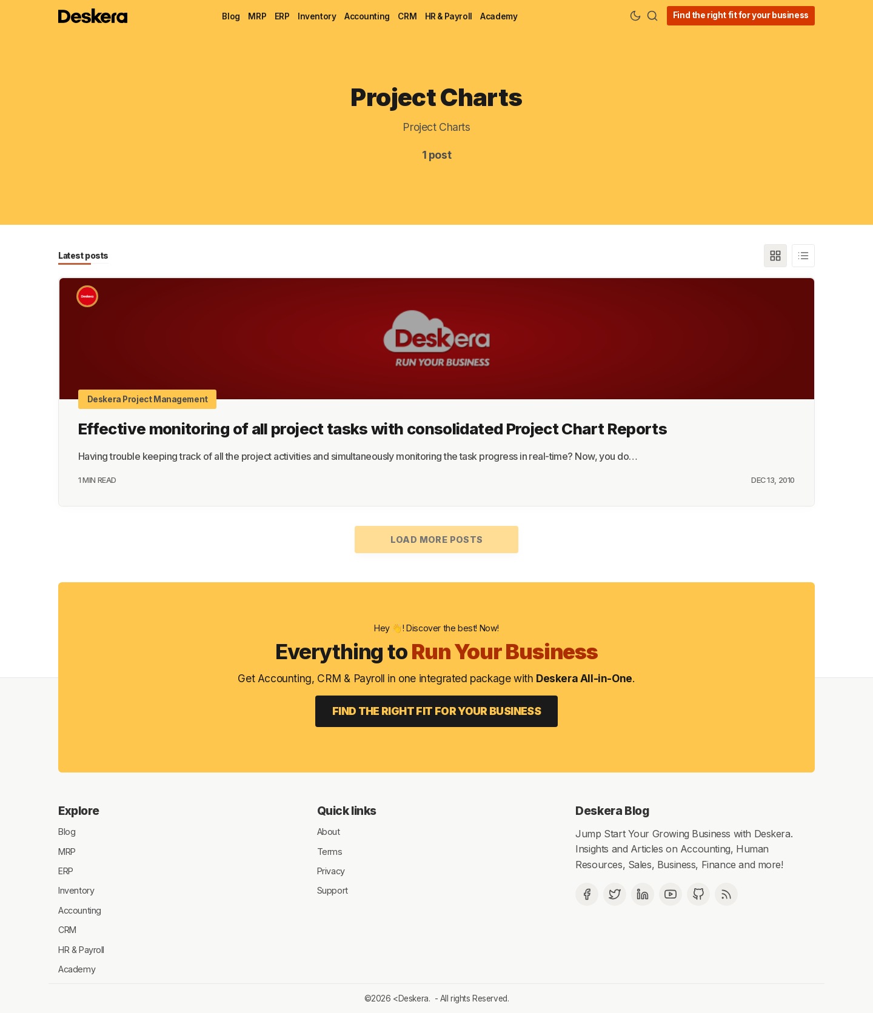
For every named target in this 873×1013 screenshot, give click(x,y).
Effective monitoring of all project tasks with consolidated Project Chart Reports (372, 428)
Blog (230, 16)
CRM (407, 16)
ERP (282, 16)
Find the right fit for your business (741, 15)
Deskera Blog (612, 810)
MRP (257, 16)
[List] (803, 255)
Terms (330, 850)
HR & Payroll (448, 16)
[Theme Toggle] (635, 16)
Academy (498, 16)
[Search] (652, 16)
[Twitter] (614, 893)
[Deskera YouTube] (670, 893)
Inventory (317, 16)
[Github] (698, 893)
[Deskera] (87, 296)
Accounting (367, 16)
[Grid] (775, 255)
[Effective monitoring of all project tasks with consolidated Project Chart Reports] (436, 338)
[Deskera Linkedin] (642, 893)
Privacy (331, 870)
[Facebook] (586, 893)
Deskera (413, 998)
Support (332, 890)
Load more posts (436, 539)
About (328, 831)
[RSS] (726, 893)
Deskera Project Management (147, 399)
